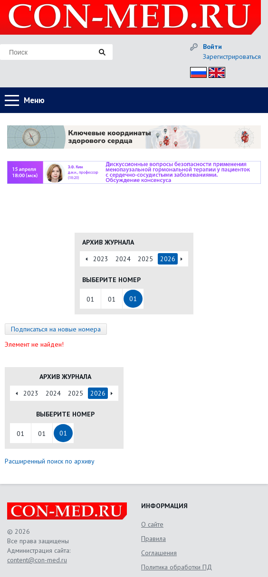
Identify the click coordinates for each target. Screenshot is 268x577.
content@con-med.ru (37, 560)
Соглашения (159, 553)
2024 (123, 259)
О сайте (152, 524)
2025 (145, 259)
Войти (212, 46)
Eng (214, 71)
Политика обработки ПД (176, 567)
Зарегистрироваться (232, 56)
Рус (196, 71)
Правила (153, 538)
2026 (167, 259)
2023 (100, 259)
